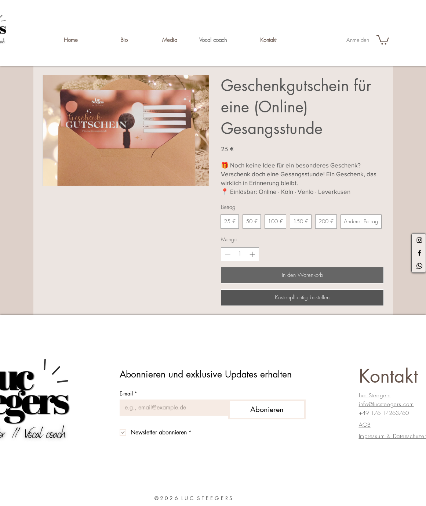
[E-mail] (171, 407)
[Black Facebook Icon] (419, 253)
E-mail (128, 393)
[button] (382, 39)
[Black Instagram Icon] (419, 240)
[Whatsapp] (419, 266)
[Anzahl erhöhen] (252, 254)
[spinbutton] (240, 254)
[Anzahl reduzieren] (227, 254)
